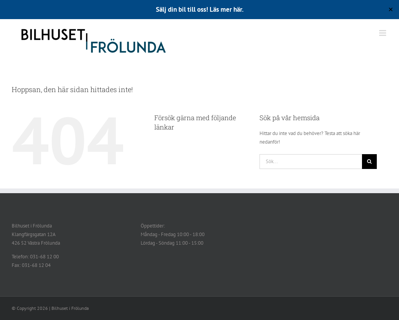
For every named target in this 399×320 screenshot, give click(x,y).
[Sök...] (311, 161)
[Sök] (369, 161)
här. (238, 9)
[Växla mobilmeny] (383, 33)
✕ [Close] (390, 9)
